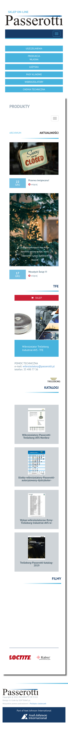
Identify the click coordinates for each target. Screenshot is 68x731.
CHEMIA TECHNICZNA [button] (34, 89)
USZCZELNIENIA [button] (34, 48)
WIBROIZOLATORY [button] (34, 81)
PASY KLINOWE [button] (34, 74)
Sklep (36, 297)
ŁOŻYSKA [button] (34, 66)
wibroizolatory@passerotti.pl (39, 366)
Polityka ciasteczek (38, 703)
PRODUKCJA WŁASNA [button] (34, 57)
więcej (33, 184)
